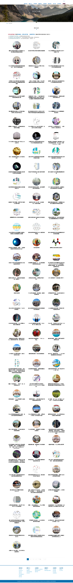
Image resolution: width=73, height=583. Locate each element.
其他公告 (20, 571)
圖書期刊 (40, 3)
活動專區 (45, 3)
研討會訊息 (21, 570)
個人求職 (61, 570)
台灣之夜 (54, 569)
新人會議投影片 (21, 574)
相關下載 (36, 571)
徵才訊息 (20, 576)
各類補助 (35, 3)
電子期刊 (46, 569)
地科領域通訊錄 (29, 571)
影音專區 (59, 3)
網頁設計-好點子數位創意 (51, 581)
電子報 (54, 3)
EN (64, 1)
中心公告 (20, 569)
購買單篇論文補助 (48, 570)
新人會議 (54, 571)
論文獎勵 (54, 570)
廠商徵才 (61, 569)
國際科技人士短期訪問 (39, 569)
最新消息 (25, 3)
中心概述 (28, 569)
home (7, 23)
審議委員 (28, 570)
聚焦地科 (49, 3)
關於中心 (30, 3)
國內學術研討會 (37, 570)
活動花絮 (20, 575)
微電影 (64, 3)
